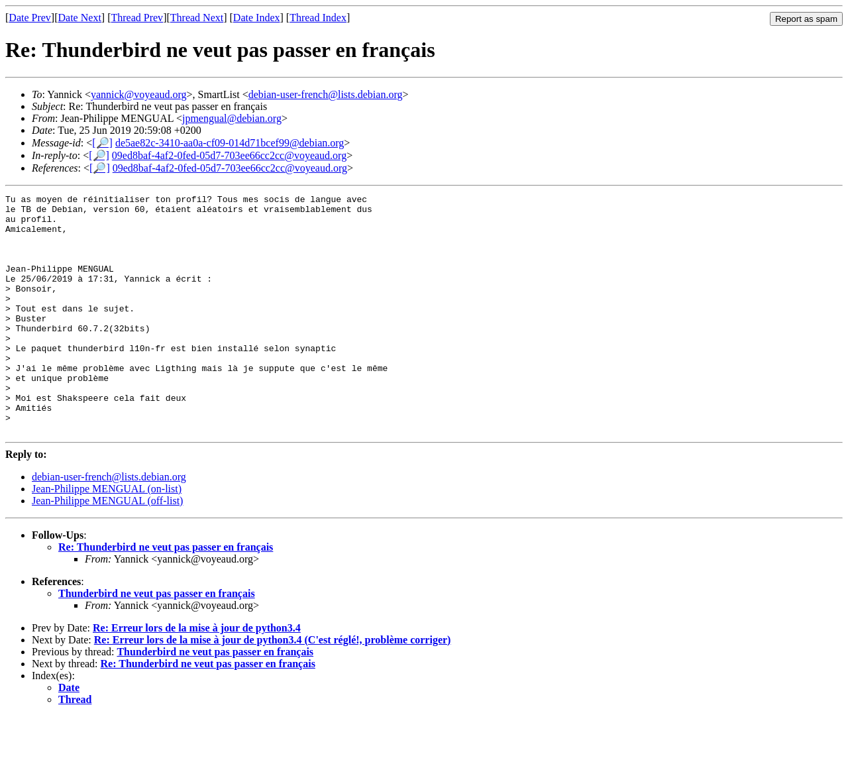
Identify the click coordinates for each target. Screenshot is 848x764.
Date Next (79, 17)
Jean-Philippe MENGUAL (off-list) (107, 548)
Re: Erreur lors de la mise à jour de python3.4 (197, 675)
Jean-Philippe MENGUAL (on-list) (107, 536)
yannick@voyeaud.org (139, 94)
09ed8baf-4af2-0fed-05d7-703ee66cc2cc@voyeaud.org (229, 155)
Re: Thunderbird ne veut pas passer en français (165, 594)
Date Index (256, 17)
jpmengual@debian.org (232, 118)
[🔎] (102, 142)
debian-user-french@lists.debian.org (325, 94)
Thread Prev (137, 17)
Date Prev (30, 17)
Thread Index (318, 17)
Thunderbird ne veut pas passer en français (156, 641)
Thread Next (196, 17)
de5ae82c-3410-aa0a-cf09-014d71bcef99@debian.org (229, 142)
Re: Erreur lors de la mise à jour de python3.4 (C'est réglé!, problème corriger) (272, 687)
